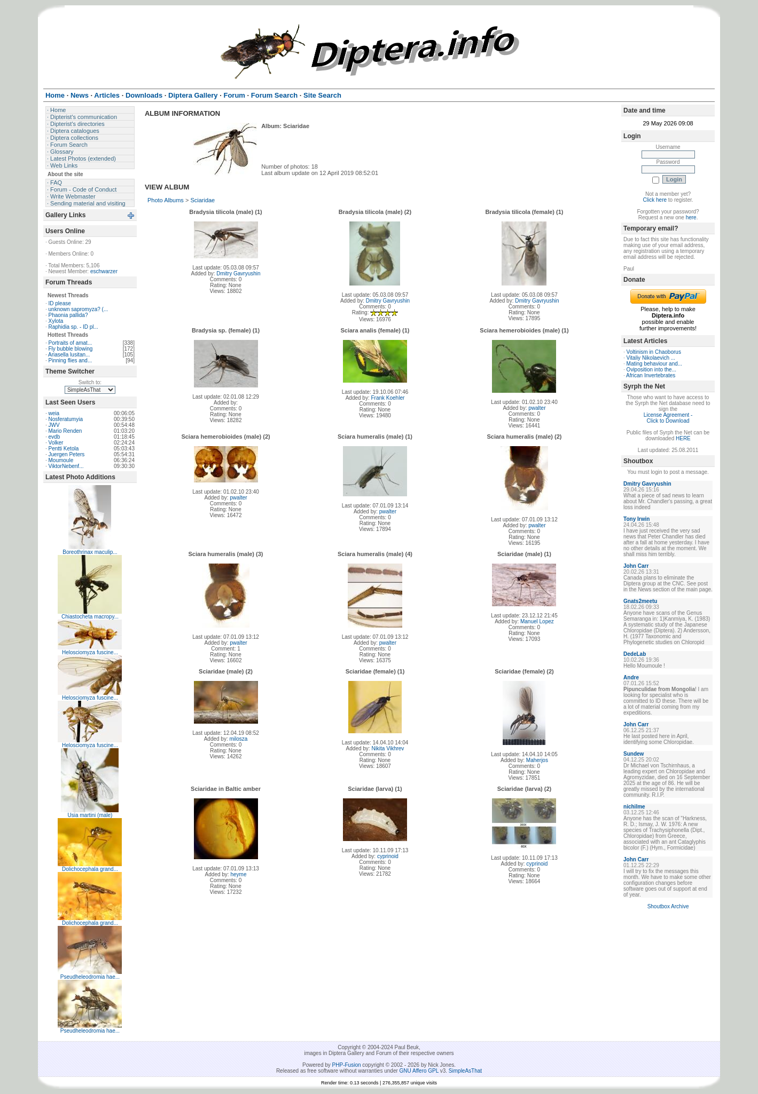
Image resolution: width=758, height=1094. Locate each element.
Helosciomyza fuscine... (90, 652)
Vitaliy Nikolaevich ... (651, 358)
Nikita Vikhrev (387, 748)
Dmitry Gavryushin (238, 273)
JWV (54, 425)
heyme (238, 874)
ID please (60, 303)
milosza (238, 739)
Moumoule (61, 460)
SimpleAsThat (465, 1071)
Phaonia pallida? (68, 315)
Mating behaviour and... (655, 364)
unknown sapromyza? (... (78, 309)
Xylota (56, 321)
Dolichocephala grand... (90, 869)
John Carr (635, 566)
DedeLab (634, 654)
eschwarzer (104, 271)
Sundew (633, 754)
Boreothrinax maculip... (89, 552)
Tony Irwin (636, 519)
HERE (683, 438)
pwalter (536, 408)
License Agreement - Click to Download (668, 418)
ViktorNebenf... (66, 466)
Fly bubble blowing (71, 349)
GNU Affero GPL (419, 1071)
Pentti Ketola (64, 448)
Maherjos (537, 760)
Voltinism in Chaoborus (654, 352)
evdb (54, 437)
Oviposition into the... (651, 369)
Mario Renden (65, 431)
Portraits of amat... (70, 343)
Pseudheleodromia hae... (90, 977)
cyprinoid (387, 856)
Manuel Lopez (537, 621)
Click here (655, 200)
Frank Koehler (387, 398)
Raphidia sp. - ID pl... (73, 327)
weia (54, 413)
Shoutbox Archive (668, 906)
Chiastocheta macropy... (90, 617)
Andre (631, 677)
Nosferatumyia (66, 419)
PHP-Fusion (346, 1065)
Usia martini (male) (90, 815)
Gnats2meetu (640, 601)
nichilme (634, 807)
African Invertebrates (650, 375)
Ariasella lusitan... (69, 355)
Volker (56, 443)
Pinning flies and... (70, 360)
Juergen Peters (67, 454)
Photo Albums (165, 200)
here (691, 217)
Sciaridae (202, 200)
